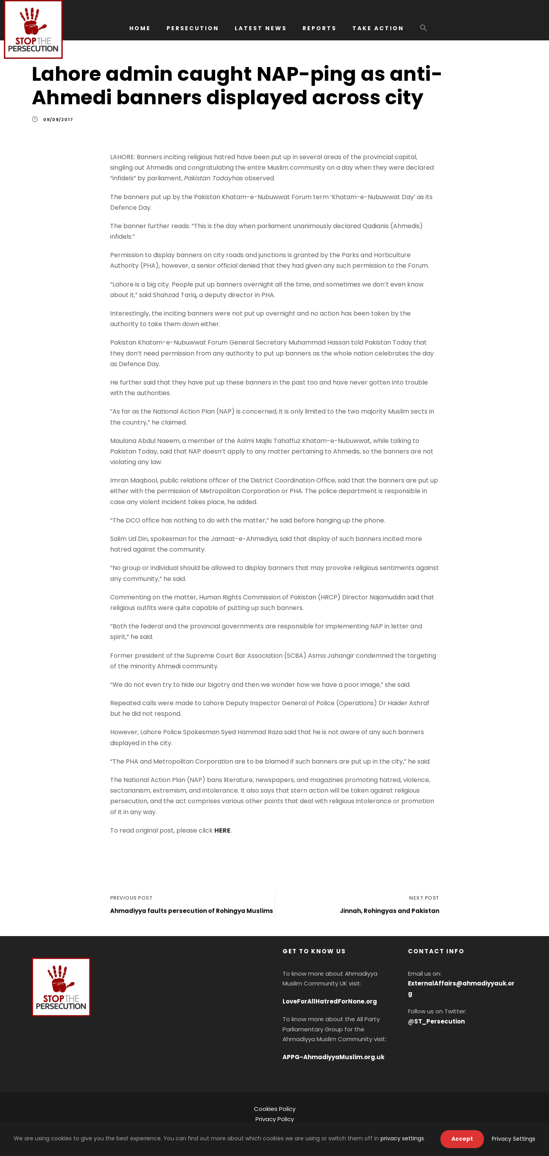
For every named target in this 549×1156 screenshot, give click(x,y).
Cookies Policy (274, 1109)
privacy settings (402, 1138)
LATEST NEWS (261, 28)
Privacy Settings (513, 1139)
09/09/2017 (58, 119)
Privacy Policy (274, 1119)
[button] (424, 32)
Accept (462, 1139)
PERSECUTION (193, 28)
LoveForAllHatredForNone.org (330, 1001)
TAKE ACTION (378, 28)
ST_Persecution (439, 1021)
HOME (140, 28)
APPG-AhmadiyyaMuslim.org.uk (333, 1057)
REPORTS (320, 28)
